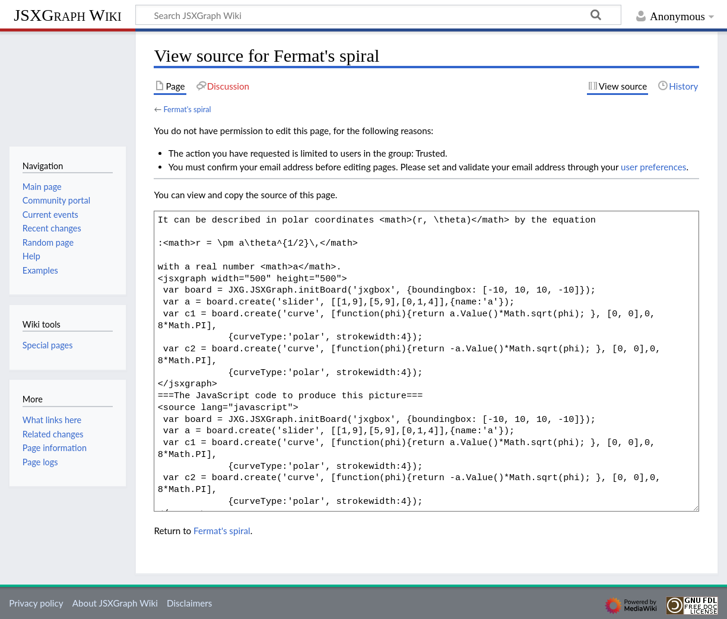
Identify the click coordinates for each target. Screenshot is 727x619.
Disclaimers (189, 603)
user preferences (653, 166)
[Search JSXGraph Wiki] (378, 14)
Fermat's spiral (187, 109)
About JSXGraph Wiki (115, 603)
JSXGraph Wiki (67, 15)
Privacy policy (36, 603)
